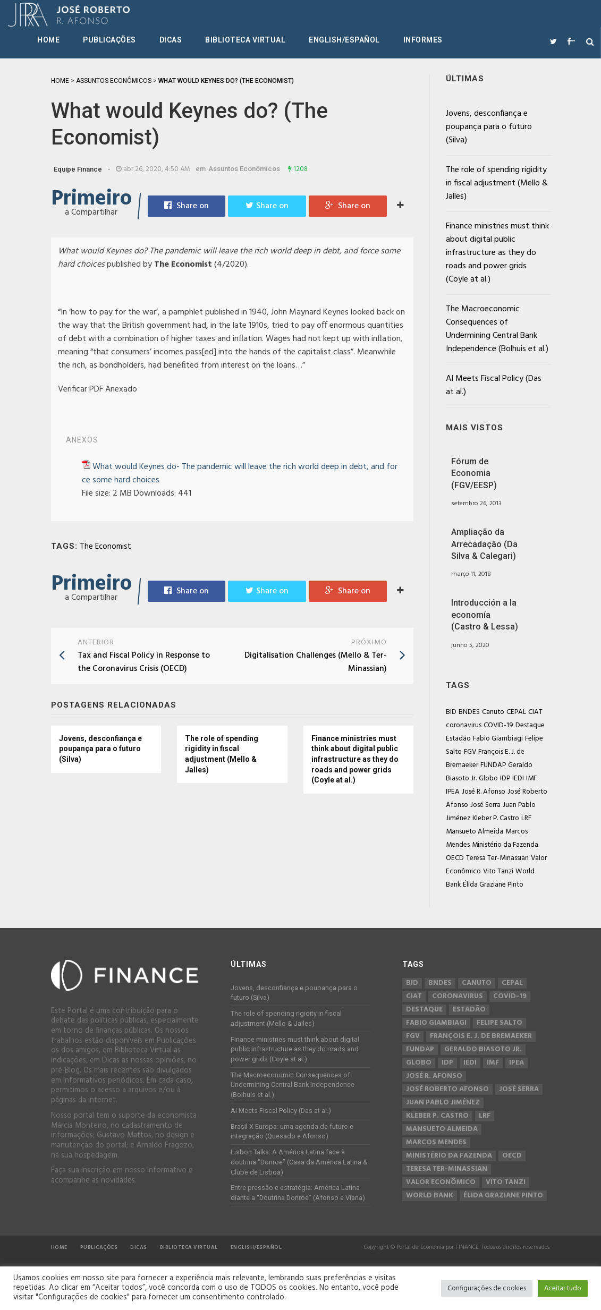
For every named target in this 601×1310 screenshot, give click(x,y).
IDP (505, 778)
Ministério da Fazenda (505, 844)
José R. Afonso (483, 791)
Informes (423, 40)
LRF (526, 818)
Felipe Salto (499, 1023)
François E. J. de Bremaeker (481, 1036)
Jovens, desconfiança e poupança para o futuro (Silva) (100, 748)
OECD (455, 858)
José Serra (485, 805)
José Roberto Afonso (447, 1089)
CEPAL (516, 712)
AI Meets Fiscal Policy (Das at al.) (493, 385)
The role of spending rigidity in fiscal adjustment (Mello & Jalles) (221, 754)
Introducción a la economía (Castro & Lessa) (484, 615)
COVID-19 (498, 725)
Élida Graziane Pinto (493, 884)
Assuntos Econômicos (244, 169)
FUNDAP (493, 765)
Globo (488, 778)
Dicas (170, 40)
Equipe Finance (78, 169)
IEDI (518, 778)
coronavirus (463, 725)
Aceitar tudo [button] (562, 1288)
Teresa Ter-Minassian (497, 858)
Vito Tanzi (498, 871)
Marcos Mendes (436, 1142)
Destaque (530, 725)
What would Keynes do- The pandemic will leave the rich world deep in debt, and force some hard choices (239, 473)
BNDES (469, 712)
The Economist (105, 546)
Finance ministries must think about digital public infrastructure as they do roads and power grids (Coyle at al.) (355, 759)
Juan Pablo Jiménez (443, 1103)
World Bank (429, 1195)
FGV (470, 752)
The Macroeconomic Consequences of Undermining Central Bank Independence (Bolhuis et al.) (497, 329)
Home (48, 40)
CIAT (535, 712)
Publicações (109, 40)
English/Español (344, 40)
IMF (531, 778)
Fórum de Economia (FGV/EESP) (474, 473)
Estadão (458, 738)
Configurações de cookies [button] (486, 1288)
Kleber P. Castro (495, 818)
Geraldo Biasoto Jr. (483, 1049)
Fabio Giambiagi (498, 738)
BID (451, 712)
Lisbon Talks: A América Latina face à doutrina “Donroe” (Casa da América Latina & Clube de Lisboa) (299, 1162)
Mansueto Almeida (474, 831)
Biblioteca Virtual (245, 40)
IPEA (453, 791)
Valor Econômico (441, 1182)
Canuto (493, 712)
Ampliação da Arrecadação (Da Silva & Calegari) (484, 544)
